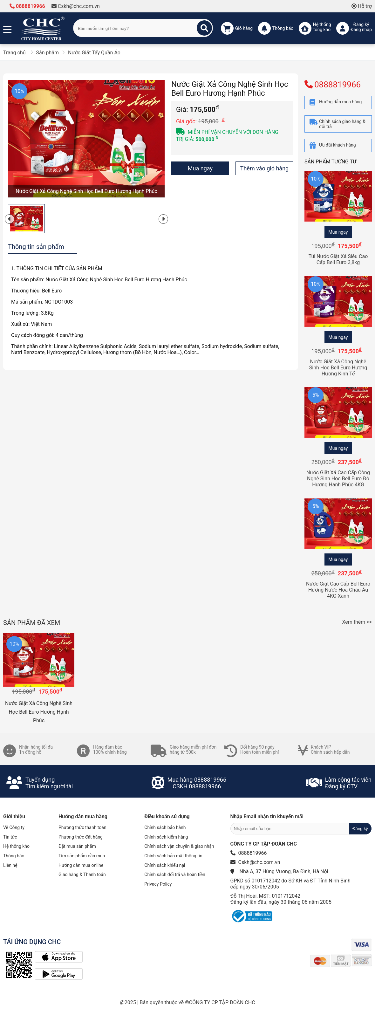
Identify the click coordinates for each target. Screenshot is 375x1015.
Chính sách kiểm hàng (166, 837)
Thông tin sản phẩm (36, 246)
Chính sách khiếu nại (164, 865)
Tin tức (10, 837)
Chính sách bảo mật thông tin (173, 855)
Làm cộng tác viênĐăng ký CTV (348, 783)
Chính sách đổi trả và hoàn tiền (174, 874)
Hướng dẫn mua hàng (82, 816)
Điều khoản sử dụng (166, 816)
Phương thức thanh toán (82, 827)
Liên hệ (10, 865)
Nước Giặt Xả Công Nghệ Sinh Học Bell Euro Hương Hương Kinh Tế (338, 368)
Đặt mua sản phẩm (77, 846)
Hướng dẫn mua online (80, 865)
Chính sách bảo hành (165, 827)
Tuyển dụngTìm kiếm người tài (49, 783)
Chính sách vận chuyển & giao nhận (179, 846)
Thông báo (13, 855)
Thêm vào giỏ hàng (264, 168)
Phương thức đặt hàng (80, 837)
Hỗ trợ (361, 6)
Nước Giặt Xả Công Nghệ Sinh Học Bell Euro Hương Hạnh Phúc (38, 712)
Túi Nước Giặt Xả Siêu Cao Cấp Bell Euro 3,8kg (338, 259)
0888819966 (27, 6)
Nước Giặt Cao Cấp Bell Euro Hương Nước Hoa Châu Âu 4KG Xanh (338, 590)
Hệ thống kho (16, 846)
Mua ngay (200, 168)
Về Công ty (13, 827)
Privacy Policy (158, 884)
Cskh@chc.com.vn (75, 6)
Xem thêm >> (357, 622)
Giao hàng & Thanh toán (82, 874)
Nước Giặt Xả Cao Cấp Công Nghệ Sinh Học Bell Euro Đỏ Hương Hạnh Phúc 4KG (338, 479)
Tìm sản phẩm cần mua (81, 855)
